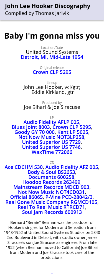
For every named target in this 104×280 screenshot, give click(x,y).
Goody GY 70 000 (34, 132)
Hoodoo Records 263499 (51, 182)
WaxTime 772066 (52, 152)
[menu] (100, 10)
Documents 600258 (51, 177)
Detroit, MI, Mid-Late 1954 (52, 57)
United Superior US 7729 (51, 142)
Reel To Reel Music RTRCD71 (51, 207)
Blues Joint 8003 (31, 127)
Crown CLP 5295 (52, 72)
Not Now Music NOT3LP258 (51, 137)
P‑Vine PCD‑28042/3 (69, 197)
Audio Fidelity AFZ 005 (71, 167)
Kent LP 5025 (72, 132)
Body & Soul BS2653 (51, 172)
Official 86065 (26, 197)
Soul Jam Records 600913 (52, 212)
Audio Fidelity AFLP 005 (51, 122)
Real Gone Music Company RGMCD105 (51, 202)
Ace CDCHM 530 (24, 167)
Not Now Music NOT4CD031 (51, 192)
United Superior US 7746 (51, 147)
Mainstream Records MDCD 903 (51, 187)
